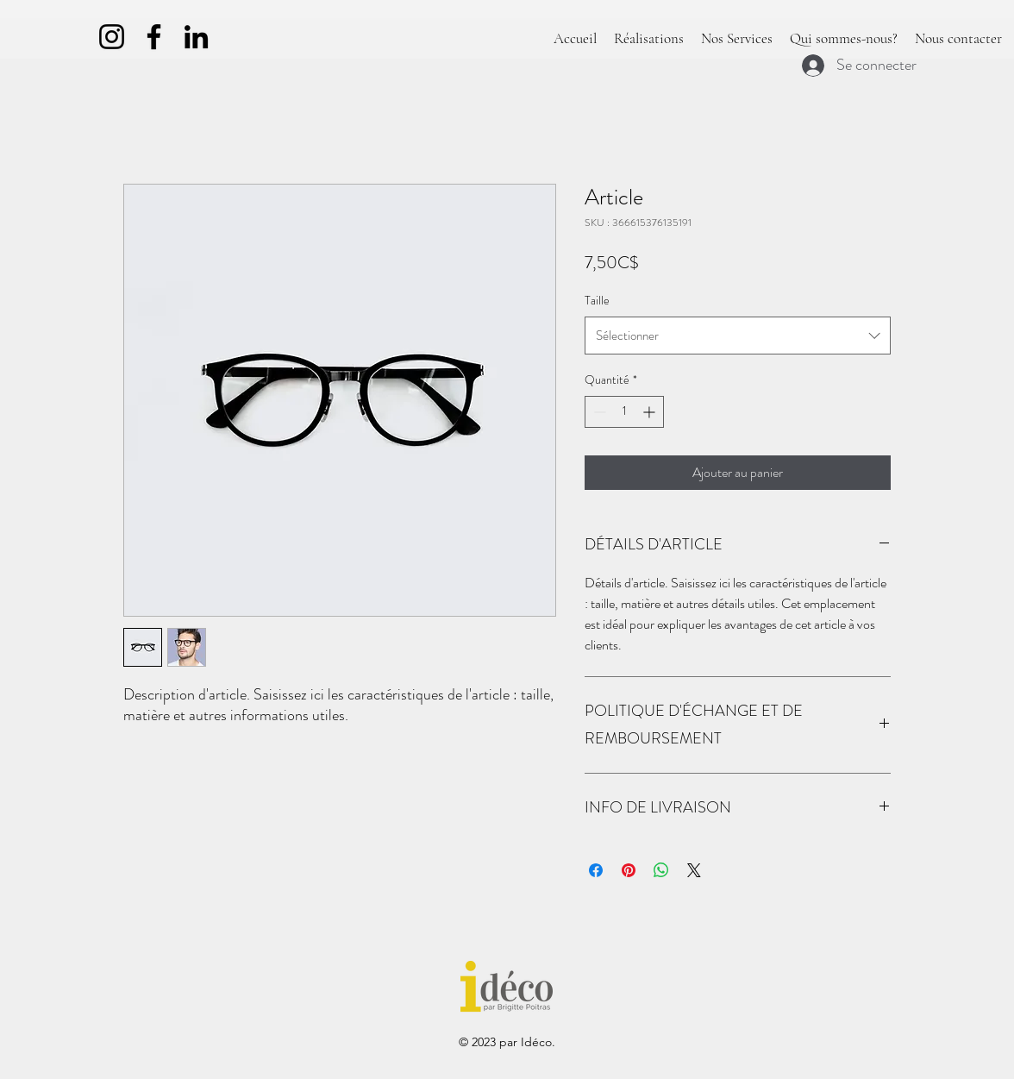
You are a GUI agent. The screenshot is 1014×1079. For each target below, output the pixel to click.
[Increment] (650, 412)
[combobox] (738, 335)
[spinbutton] (624, 412)
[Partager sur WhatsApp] (661, 870)
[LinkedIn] (196, 36)
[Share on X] (694, 870)
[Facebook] (154, 36)
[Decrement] (598, 412)
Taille (597, 300)
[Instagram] (111, 36)
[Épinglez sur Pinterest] (628, 870)
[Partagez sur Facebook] (595, 870)
